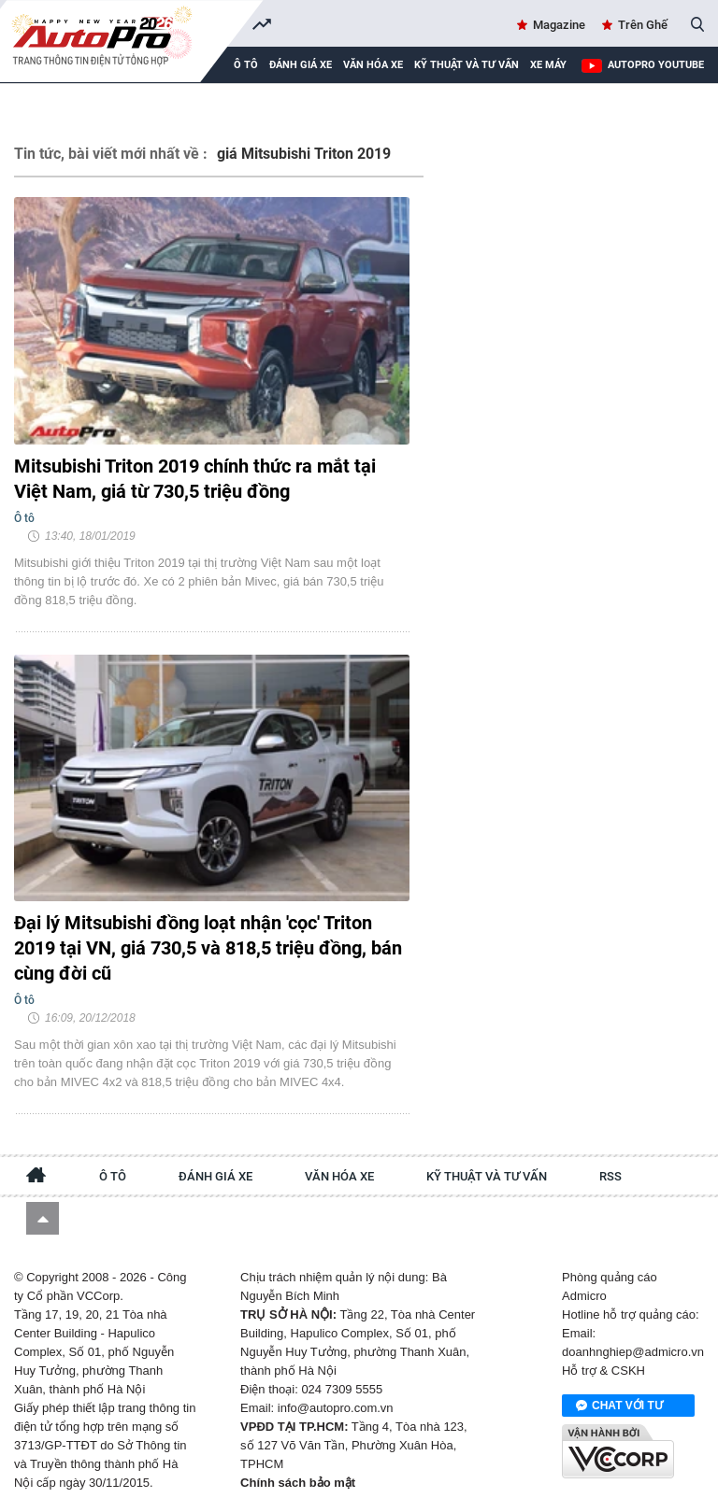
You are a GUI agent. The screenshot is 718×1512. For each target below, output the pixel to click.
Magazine (559, 25)
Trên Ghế (643, 25)
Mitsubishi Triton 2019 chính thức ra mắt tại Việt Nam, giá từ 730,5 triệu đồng (195, 478)
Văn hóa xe (373, 65)
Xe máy (548, 65)
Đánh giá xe (300, 65)
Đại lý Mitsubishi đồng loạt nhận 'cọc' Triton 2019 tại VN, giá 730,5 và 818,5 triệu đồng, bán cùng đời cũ (208, 947)
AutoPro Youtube (656, 65)
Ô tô (112, 1176)
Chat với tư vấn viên (619, 1406)
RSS (610, 1176)
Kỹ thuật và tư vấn (466, 65)
